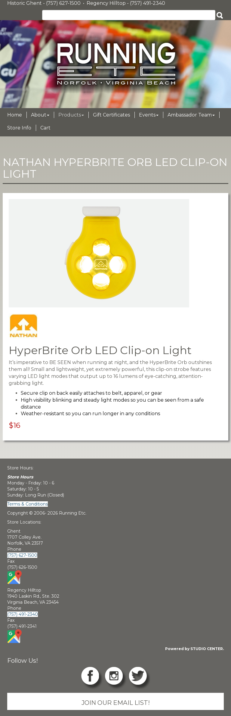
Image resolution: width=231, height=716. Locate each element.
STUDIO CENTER (206, 648)
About (40, 115)
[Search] (128, 15)
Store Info (19, 128)
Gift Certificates (111, 115)
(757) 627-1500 (22, 555)
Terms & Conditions (27, 504)
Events (149, 115)
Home (14, 115)
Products (71, 115)
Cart (45, 128)
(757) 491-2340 (22, 614)
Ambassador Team (191, 115)
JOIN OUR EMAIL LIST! (116, 702)
